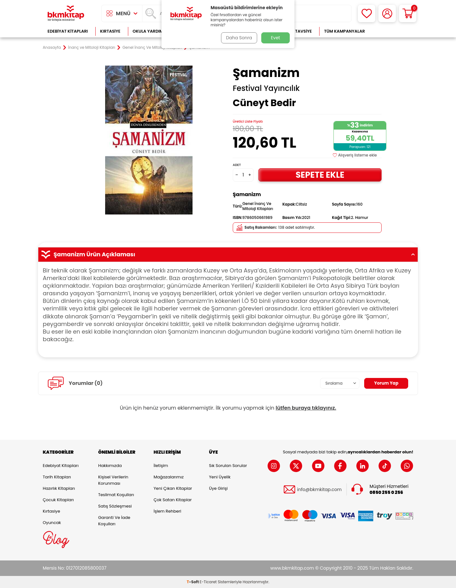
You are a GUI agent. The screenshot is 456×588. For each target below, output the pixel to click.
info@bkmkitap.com (319, 490)
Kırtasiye (110, 31)
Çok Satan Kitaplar (173, 500)
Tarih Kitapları (57, 477)
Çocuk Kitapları (58, 500)
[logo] (66, 13)
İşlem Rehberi (167, 511)
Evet (275, 38)
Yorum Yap (385, 383)
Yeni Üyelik (220, 477)
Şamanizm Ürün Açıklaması (228, 254)
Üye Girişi (218, 488)
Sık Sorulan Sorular (228, 466)
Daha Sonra (238, 38)
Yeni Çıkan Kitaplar (173, 488)
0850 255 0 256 (386, 492)
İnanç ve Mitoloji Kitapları (91, 47)
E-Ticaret (208, 582)
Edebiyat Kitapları (68, 31)
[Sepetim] (407, 13)
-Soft (193, 582)
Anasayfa (52, 47)
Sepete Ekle (319, 175)
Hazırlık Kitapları (59, 488)
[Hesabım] (387, 13)
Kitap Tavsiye (297, 31)
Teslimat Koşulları (116, 495)
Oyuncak (52, 523)
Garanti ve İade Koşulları (114, 520)
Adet (237, 165)
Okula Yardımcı (150, 31)
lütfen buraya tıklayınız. (306, 408)
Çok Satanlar (392, 31)
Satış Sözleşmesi (115, 506)
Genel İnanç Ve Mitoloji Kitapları (152, 47)
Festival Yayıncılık (266, 88)
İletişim (161, 466)
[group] (148, 140)
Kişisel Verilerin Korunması (113, 480)
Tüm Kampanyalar (344, 31)
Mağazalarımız (169, 477)
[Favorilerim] (366, 13)
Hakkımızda (110, 466)
